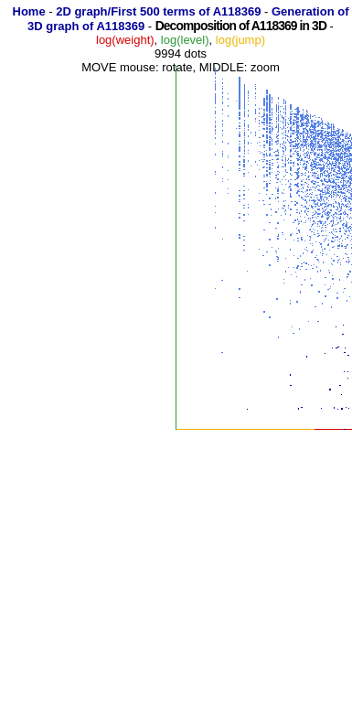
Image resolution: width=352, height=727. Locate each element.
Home (29, 11)
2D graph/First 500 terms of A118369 (158, 11)
